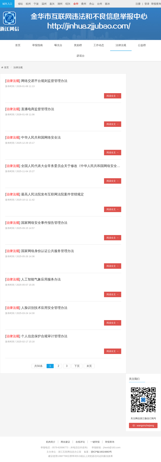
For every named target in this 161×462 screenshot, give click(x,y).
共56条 (38, 366)
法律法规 (121, 45)
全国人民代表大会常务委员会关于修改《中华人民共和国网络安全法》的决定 (77, 166)
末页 (89, 366)
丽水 (107, 3)
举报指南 (37, 45)
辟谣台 (81, 55)
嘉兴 (52, 3)
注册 (138, 3)
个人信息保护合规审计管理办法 (44, 336)
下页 (77, 366)
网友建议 (65, 442)
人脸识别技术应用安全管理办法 (44, 308)
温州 (44, 3)
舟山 (91, 3)
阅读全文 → (113, 95)
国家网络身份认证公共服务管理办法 (47, 251)
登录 (146, 3)
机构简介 (50, 442)
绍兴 (67, 3)
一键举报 (95, 442)
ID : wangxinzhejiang (143, 425)
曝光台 (58, 45)
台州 (99, 3)
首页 (17, 45)
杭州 (28, 3)
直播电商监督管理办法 (37, 109)
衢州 (83, 3)
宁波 (36, 3)
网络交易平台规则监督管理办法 (44, 81)
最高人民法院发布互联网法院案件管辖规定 (52, 194)
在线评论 (80, 442)
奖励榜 (78, 45)
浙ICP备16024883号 (101, 451)
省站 (20, 3)
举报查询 (156, 3)
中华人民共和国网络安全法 (41, 137)
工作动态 (98, 45)
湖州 (59, 3)
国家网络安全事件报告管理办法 (44, 222)
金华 (75, 3)
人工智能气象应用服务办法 (41, 279)
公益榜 (142, 45)
